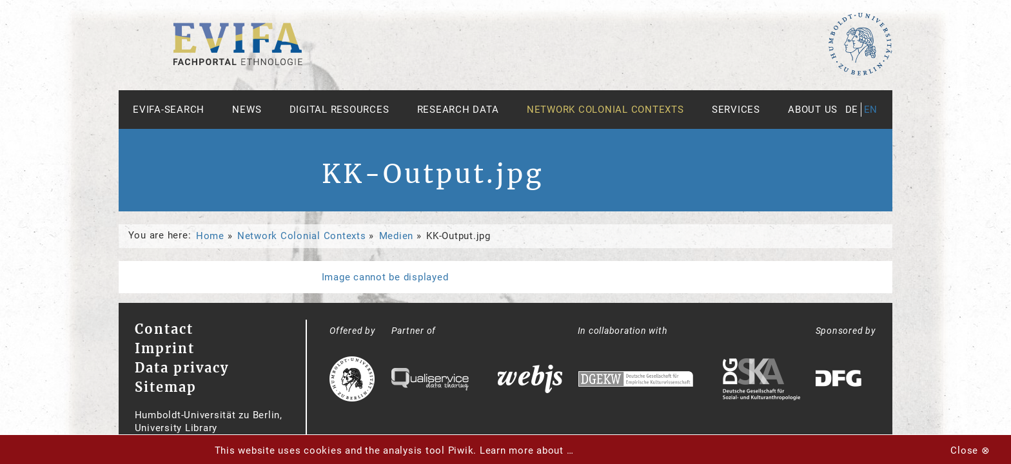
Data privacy (182, 368)
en (871, 109)
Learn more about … (527, 450)
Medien (396, 236)
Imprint (165, 348)
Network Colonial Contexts (605, 109)
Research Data (458, 109)
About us (813, 109)
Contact (164, 329)
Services (736, 109)
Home (210, 236)
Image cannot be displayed (385, 277)
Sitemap (166, 387)
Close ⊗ (970, 450)
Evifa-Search (168, 109)
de (852, 109)
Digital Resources (339, 109)
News (246, 109)
